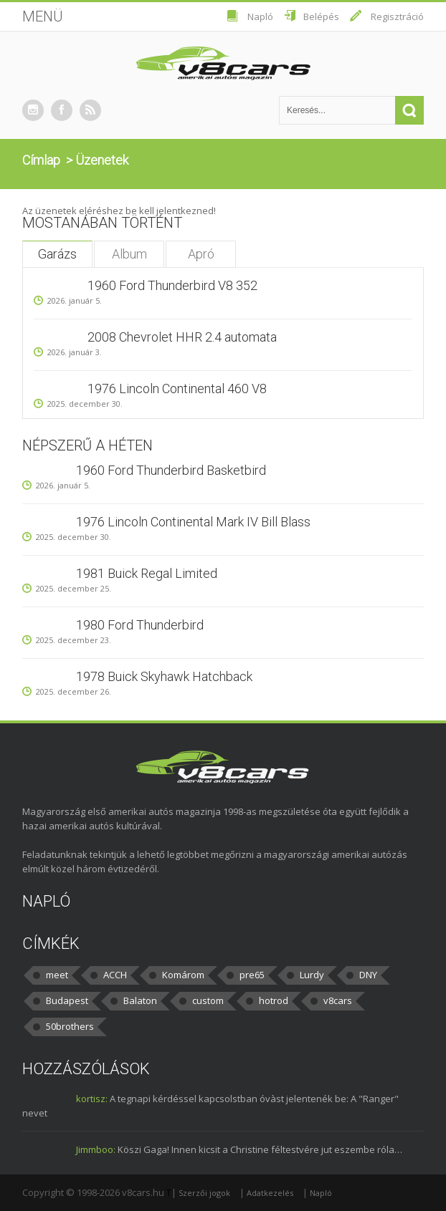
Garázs (57, 253)
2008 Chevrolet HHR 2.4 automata (182, 336)
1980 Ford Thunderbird (140, 624)
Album (129, 253)
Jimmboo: (95, 1149)
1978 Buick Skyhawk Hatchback (164, 676)
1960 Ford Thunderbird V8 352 (172, 285)
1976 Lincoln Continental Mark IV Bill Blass (193, 521)
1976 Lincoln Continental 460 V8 (177, 388)
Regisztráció (397, 16)
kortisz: (92, 1098)
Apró (201, 253)
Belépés (321, 16)
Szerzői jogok (204, 1192)
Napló (260, 16)
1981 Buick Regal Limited (146, 573)
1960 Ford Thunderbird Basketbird (171, 470)
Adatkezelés (270, 1192)
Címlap (41, 160)
